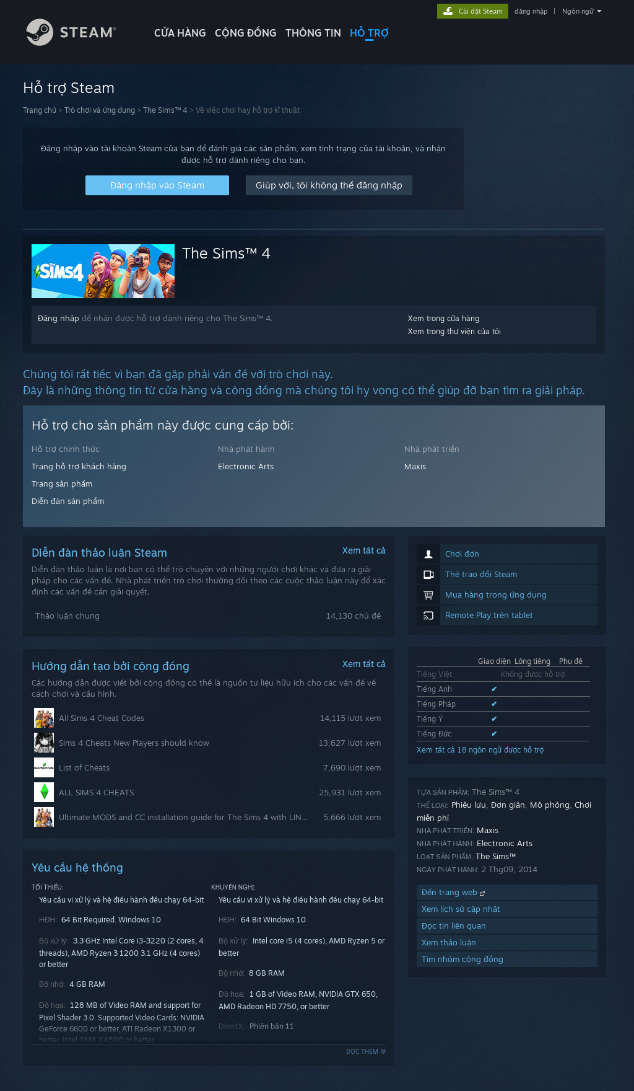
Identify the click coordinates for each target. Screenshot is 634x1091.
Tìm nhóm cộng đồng (462, 959)
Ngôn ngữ (578, 11)
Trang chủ (39, 110)
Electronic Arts (246, 466)
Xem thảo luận (449, 942)
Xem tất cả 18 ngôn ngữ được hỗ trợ (480, 749)
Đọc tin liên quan (454, 925)
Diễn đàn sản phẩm (68, 501)
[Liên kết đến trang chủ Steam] (80, 42)
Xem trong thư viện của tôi (454, 331)
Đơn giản (508, 805)
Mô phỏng (550, 805)
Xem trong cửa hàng (443, 318)
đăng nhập (531, 11)
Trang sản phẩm (62, 483)
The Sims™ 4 (165, 110)
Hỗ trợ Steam (69, 87)
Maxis (415, 466)
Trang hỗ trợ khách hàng (79, 466)
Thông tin (313, 33)
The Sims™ (496, 856)
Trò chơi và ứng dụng (99, 110)
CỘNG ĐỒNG (246, 33)
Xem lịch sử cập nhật (461, 909)
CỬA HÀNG (180, 33)
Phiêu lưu (468, 805)
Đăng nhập (58, 318)
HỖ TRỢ (369, 33)
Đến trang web (454, 892)
